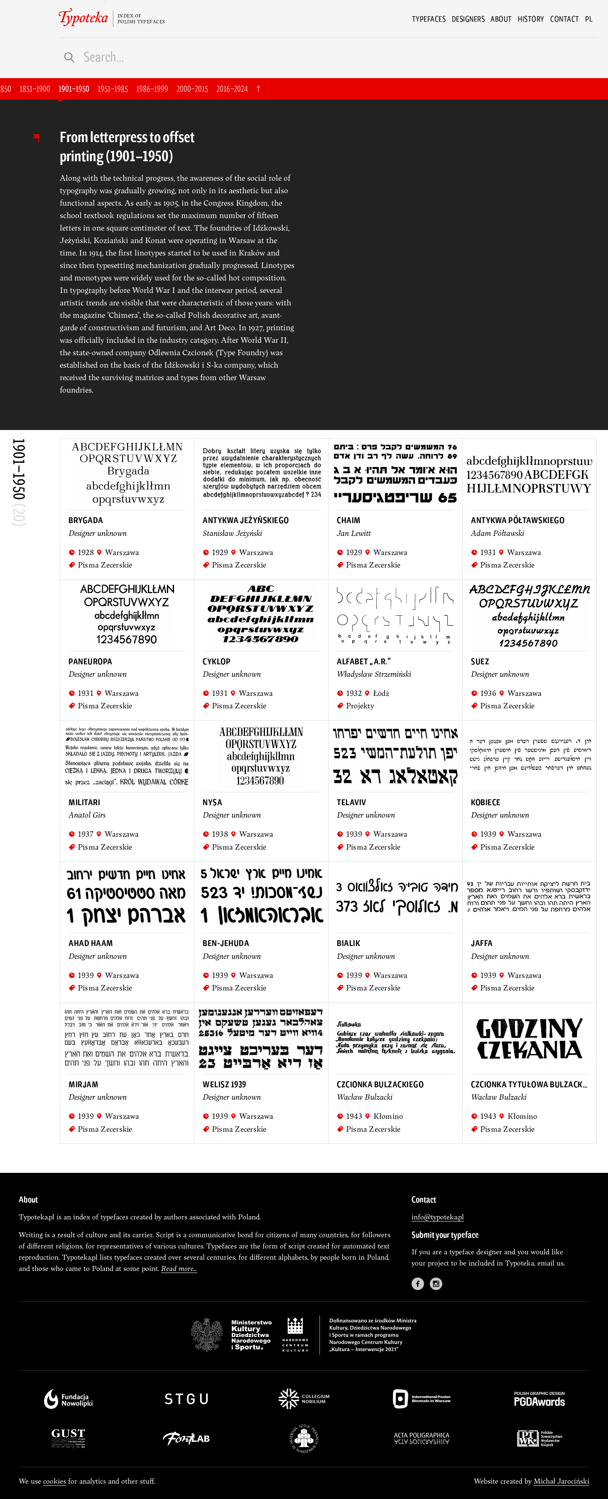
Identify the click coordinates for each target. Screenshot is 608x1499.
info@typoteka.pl (438, 1216)
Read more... (179, 1268)
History (531, 19)
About (501, 19)
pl (589, 19)
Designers (468, 19)
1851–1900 (35, 88)
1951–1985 (113, 88)
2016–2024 (232, 88)
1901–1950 (74, 88)
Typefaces (429, 19)
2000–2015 (192, 88)
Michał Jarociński (561, 1481)
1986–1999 (152, 88)
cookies (54, 1481)
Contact (564, 19)
